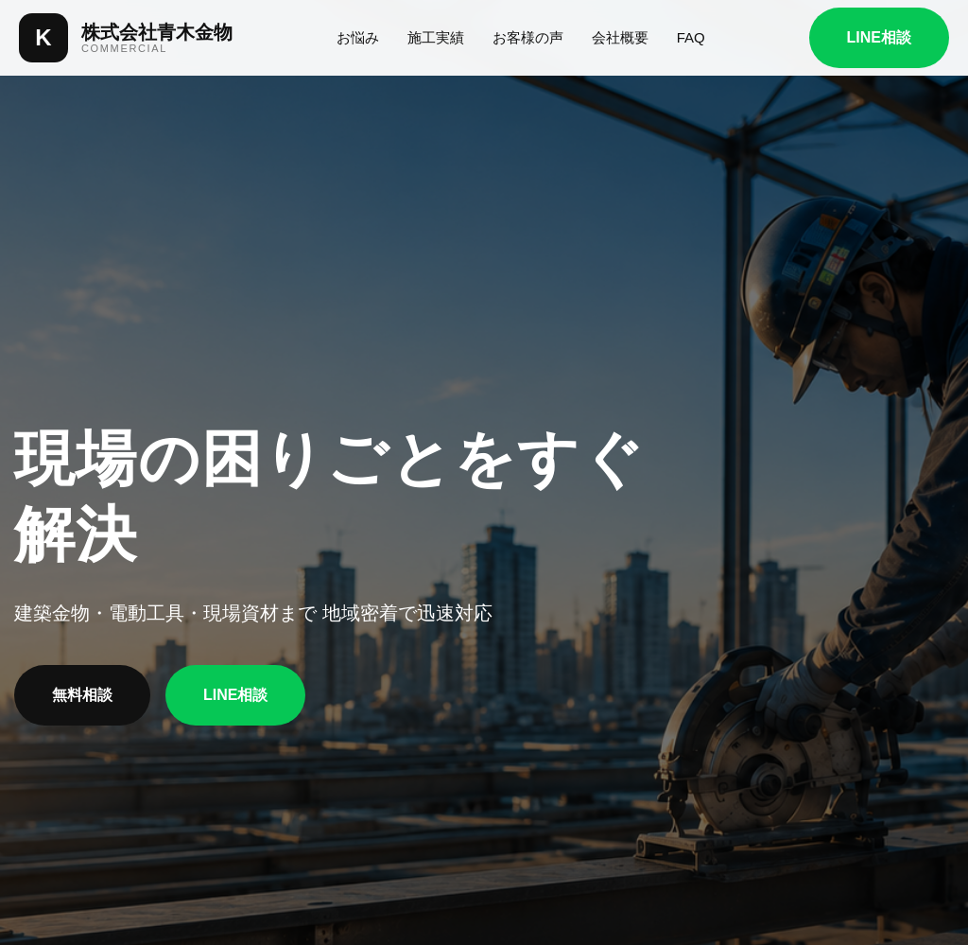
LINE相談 (879, 37)
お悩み (358, 37)
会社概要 (620, 37)
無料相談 (82, 695)
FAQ (691, 37)
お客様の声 (528, 37)
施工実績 (435, 37)
